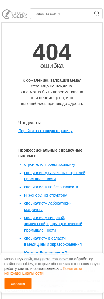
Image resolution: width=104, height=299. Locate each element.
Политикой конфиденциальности (43, 270)
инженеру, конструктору (45, 195)
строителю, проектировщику (49, 164)
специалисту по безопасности (51, 187)
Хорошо (18, 284)
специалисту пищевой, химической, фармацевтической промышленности (53, 223)
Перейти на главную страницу (45, 131)
